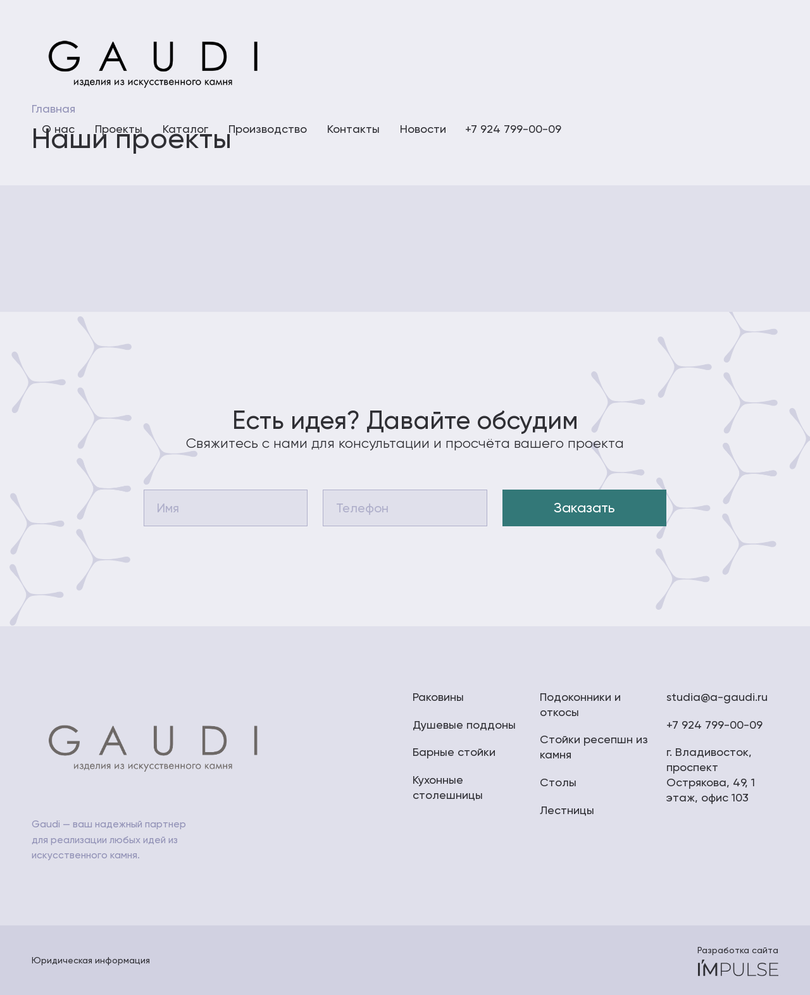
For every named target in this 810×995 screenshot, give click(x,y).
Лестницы (567, 810)
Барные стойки (454, 751)
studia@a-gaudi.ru (717, 696)
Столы (558, 782)
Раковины (438, 696)
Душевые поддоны (464, 724)
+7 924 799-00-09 (714, 724)
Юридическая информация (91, 960)
